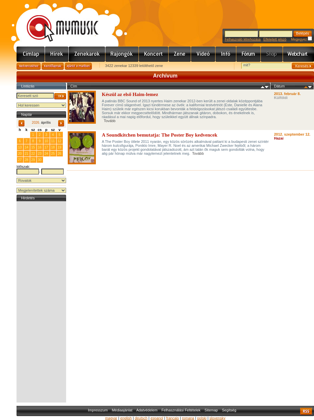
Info (226, 54)
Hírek (57, 54)
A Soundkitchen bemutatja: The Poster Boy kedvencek (159, 135)
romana (188, 418)
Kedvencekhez (29, 66)
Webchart (298, 54)
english (126, 418)
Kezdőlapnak (53, 66)
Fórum (248, 54)
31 (26, 134)
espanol (156, 418)
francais (172, 418)
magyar (111, 418)
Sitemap (211, 410)
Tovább (109, 121)
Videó (203, 54)
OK (60, 96)
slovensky (217, 418)
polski (201, 418)
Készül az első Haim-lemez (130, 94)
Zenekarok (87, 54)
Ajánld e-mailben (78, 66)
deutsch (141, 418)
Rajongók (122, 54)
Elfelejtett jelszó (274, 39)
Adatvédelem (146, 410)
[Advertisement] (41, 302)
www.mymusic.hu (57, 21)
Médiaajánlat (122, 410)
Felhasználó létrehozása (242, 39)
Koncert (154, 54)
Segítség (229, 410)
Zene (180, 54)
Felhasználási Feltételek (181, 410)
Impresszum (98, 410)
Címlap (31, 54)
